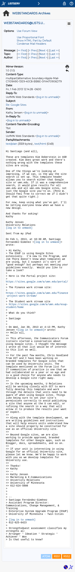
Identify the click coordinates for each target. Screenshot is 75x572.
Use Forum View (27, 31)
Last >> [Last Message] (54, 50)
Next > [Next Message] (43, 50)
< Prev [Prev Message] (33, 50)
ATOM (46, 556)
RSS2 (66, 556)
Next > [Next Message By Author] (43, 57)
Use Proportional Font (30, 37)
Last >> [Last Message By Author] (54, 57)
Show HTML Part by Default (34, 40)
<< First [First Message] (22, 50)
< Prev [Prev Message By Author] (33, 57)
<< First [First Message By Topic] (22, 54)
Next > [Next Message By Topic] (43, 54)
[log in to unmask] (48, 97)
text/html (40, 143)
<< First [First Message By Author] (22, 57)
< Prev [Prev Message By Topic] (33, 54)
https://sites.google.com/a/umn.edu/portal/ (37, 281)
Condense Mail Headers (31, 43)
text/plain (11, 143)
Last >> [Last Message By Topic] (54, 54)
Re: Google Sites (16, 104)
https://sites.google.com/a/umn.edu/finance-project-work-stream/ (37, 294)
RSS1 (57, 556)
